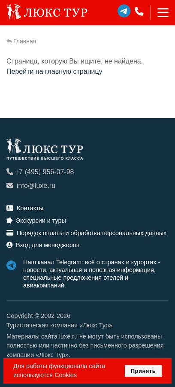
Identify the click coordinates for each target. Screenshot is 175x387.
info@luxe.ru (30, 185)
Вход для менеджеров (42, 245)
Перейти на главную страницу (54, 71)
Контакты (24, 208)
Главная (21, 41)
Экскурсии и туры (36, 220)
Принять (143, 371)
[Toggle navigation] (159, 12)
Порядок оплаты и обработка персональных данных (86, 233)
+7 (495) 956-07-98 (40, 171)
